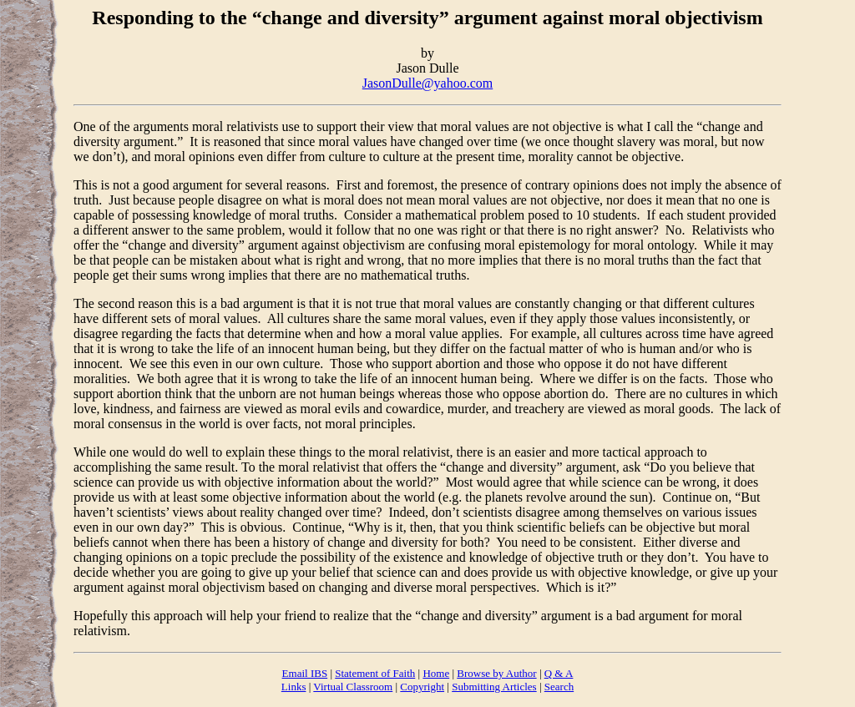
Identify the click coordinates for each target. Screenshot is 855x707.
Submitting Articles (494, 686)
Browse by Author (496, 673)
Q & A (559, 673)
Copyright (422, 686)
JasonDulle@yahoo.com (427, 83)
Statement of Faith (375, 673)
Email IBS (305, 673)
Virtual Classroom (352, 686)
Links (293, 686)
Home (435, 673)
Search (559, 686)
